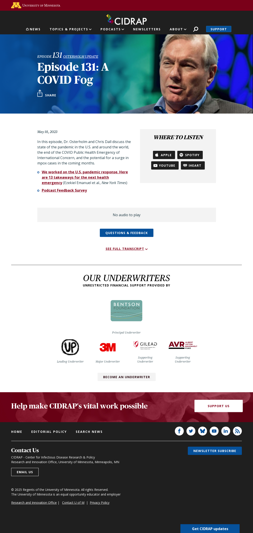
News (35, 29)
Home (16, 431)
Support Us (219, 406)
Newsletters (147, 29)
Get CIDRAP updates (210, 528)
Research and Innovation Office (34, 502)
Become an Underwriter (126, 377)
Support (219, 29)
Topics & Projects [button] (69, 29)
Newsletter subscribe (214, 451)
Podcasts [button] (110, 29)
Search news (89, 431)
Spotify (192, 155)
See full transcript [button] (125, 249)
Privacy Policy (99, 502)
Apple (166, 155)
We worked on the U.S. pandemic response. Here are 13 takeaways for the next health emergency (85, 177)
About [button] (176, 29)
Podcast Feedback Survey (64, 190)
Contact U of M (73, 502)
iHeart (195, 165)
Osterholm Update (80, 56)
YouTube (167, 165)
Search (195, 29)
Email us (25, 472)
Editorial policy (49, 431)
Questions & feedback (126, 233)
